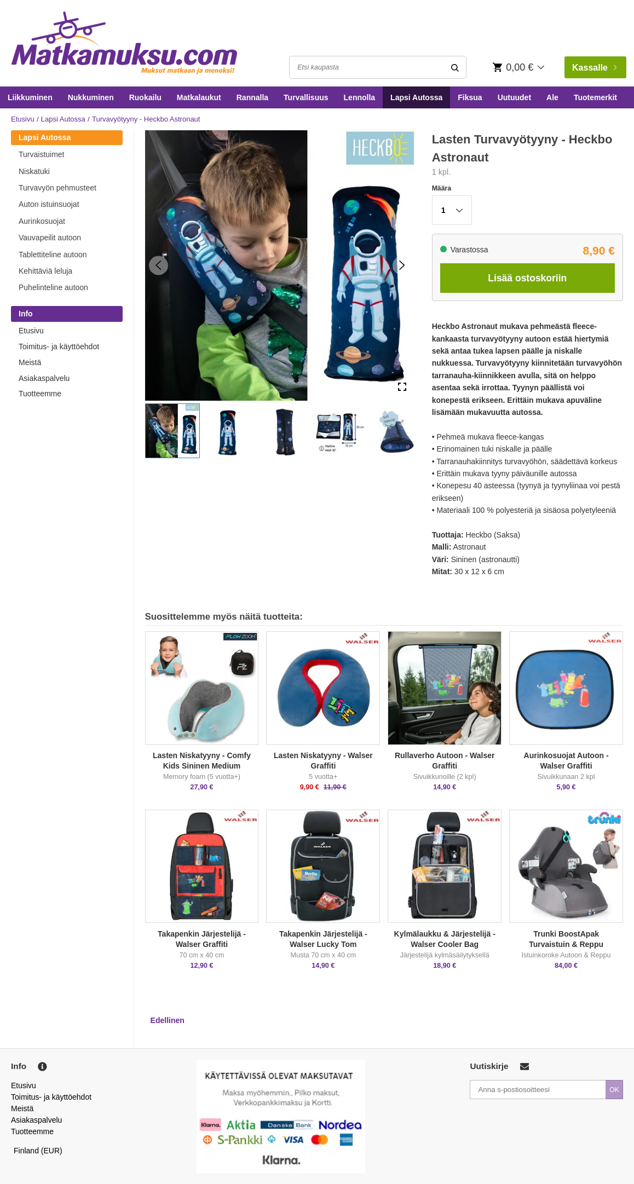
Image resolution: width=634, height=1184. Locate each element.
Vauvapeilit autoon (50, 237)
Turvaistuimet (42, 154)
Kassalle (594, 67)
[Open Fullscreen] (402, 387)
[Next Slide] (402, 265)
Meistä (30, 362)
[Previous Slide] (158, 265)
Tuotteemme (40, 393)
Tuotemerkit (595, 97)
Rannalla (252, 97)
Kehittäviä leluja (45, 271)
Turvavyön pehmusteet (57, 187)
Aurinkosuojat (42, 221)
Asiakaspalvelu (44, 378)
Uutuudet (514, 97)
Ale (552, 97)
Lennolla (360, 97)
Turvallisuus (306, 97)
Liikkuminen (30, 97)
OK (614, 1090)
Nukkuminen (91, 97)
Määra (441, 188)
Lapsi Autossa (416, 97)
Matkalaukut (199, 97)
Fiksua (470, 97)
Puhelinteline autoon (53, 287)
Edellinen (168, 1020)
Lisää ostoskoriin (527, 278)
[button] (172, 430)
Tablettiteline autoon (53, 254)
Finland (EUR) (38, 1150)
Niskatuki (34, 171)
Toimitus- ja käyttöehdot (59, 346)
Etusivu (22, 119)
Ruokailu (145, 97)
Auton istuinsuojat (49, 204)
